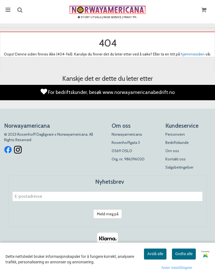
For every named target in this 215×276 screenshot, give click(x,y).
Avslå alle (155, 254)
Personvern (175, 134)
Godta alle (184, 254)
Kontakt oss (175, 159)
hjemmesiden (193, 54)
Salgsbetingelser (179, 167)
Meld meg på (107, 213)
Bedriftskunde (177, 142)
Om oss (172, 150)
